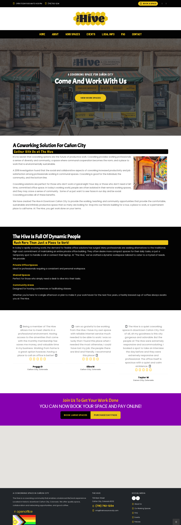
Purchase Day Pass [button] (105, 415)
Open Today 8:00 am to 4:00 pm (27, 3)
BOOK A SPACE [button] (148, 3)
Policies (136, 522)
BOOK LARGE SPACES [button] (75, 415)
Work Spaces (72, 34)
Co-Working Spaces (142, 508)
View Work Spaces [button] (90, 98)
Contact (137, 34)
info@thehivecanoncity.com (108, 510)
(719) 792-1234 (52, 3)
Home (42, 34)
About (55, 34)
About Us (137, 504)
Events (91, 34)
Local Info (108, 34)
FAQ (123, 34)
